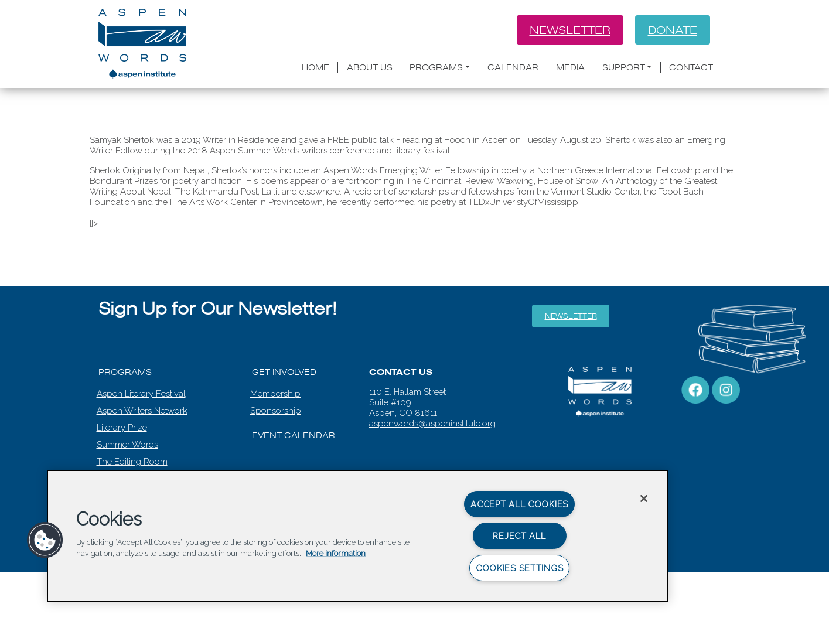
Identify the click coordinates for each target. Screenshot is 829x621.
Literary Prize (122, 427)
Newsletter (570, 30)
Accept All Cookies (519, 504)
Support (623, 67)
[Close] (644, 498)
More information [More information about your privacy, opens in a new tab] (336, 553)
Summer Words (127, 444)
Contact (691, 67)
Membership (275, 393)
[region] (357, 536)
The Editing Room (132, 461)
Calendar (512, 67)
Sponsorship (275, 410)
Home (315, 67)
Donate (672, 30)
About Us (370, 67)
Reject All (519, 536)
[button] (45, 540)
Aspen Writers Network (142, 410)
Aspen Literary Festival (141, 393)
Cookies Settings (520, 568)
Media (570, 67)
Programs (436, 67)
